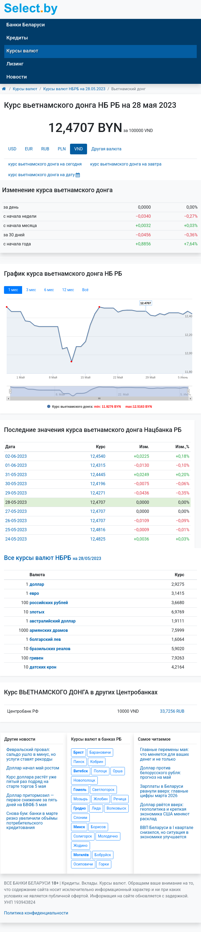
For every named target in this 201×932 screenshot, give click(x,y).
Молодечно (108, 836)
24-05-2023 (16, 539)
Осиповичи (83, 864)
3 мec (31, 290)
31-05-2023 (16, 474)
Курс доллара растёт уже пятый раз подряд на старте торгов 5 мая (31, 781)
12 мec (68, 290)
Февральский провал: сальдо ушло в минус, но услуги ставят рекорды (31, 754)
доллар (37, 584)
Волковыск (116, 808)
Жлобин (101, 799)
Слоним (80, 817)
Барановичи (100, 752)
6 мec (49, 290)
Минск (79, 827)
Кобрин (96, 762)
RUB (45, 148)
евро (34, 593)
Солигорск (82, 836)
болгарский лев (45, 639)
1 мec (13, 290)
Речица (119, 799)
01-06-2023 (16, 465)
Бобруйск (103, 855)
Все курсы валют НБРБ (52, 558)
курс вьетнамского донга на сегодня (45, 164)
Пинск (78, 762)
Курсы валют (22, 51)
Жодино (80, 845)
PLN (62, 148)
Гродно (79, 808)
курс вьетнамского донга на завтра (125, 164)
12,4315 (97, 465)
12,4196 (97, 483)
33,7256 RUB (172, 711)
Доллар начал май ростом (32, 767)
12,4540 (97, 456)
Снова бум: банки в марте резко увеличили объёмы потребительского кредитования (32, 820)
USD (12, 148)
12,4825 (97, 539)
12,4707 (97, 511)
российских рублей (49, 602)
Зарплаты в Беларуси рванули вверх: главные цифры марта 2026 (164, 791)
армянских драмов (49, 630)
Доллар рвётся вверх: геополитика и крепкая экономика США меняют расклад (165, 811)
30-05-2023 (16, 483)
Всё (85, 290)
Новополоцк (84, 780)
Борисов (98, 827)
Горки (104, 864)
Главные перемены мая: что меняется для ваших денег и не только (164, 754)
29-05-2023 (16, 493)
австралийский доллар (53, 621)
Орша (117, 771)
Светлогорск (103, 789)
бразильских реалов (50, 648)
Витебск (80, 771)
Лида (96, 808)
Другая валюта (106, 148)
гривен (36, 658)
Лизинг (14, 64)
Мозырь (80, 799)
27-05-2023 (16, 511)
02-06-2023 (16, 456)
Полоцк (100, 771)
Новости (16, 77)
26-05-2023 (16, 520)
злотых (37, 612)
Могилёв (81, 855)
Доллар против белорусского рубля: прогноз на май (160, 772)
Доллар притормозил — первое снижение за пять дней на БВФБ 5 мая (31, 800)
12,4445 (97, 474)
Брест (78, 752)
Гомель (80, 789)
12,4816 (97, 529)
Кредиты (17, 38)
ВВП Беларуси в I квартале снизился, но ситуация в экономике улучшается (166, 832)
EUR (28, 148)
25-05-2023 (16, 529)
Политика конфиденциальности (36, 912)
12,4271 (97, 493)
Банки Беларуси (25, 25)
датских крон (43, 667)
